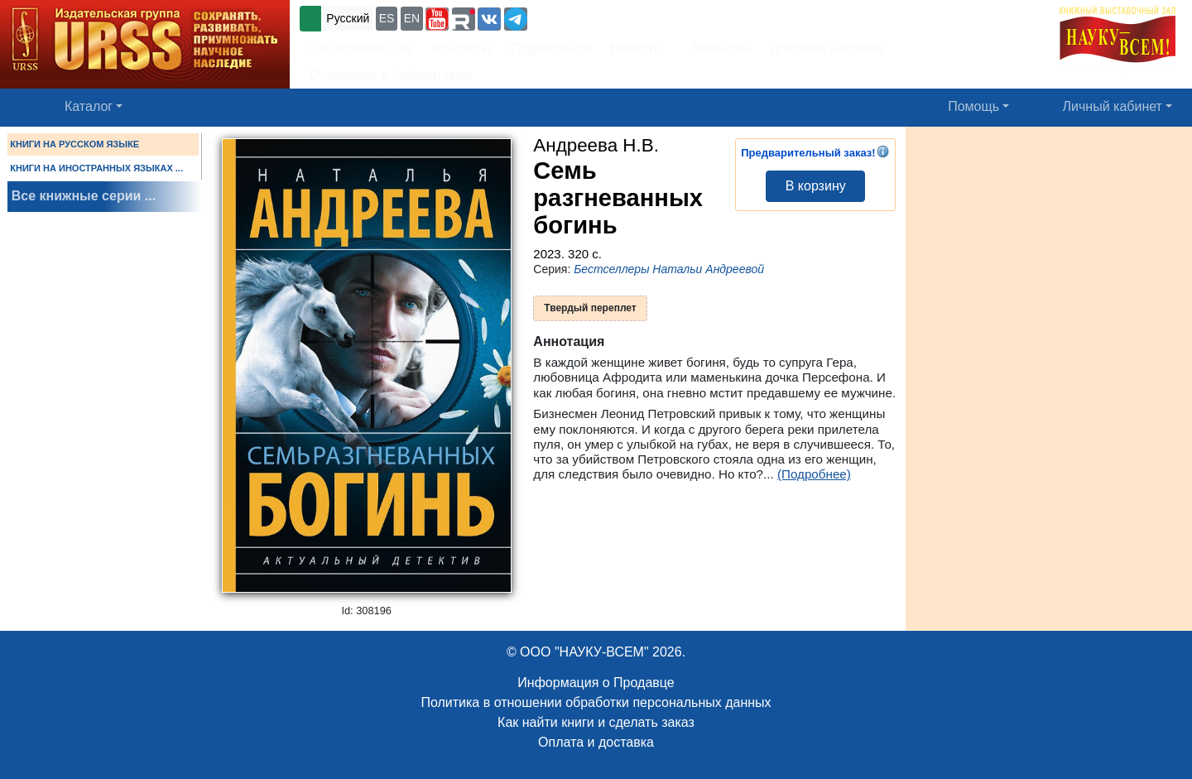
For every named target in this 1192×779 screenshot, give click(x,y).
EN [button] (412, 18)
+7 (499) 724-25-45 (591, 17)
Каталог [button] (89, 106)
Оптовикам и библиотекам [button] (391, 75)
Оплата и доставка (596, 742)
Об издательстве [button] (362, 48)
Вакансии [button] (715, 48)
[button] (437, 19)
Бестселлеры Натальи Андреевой (669, 269)
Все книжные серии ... (84, 196)
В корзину (816, 186)
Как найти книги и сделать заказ (596, 722)
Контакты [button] (462, 48)
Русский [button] (347, 18)
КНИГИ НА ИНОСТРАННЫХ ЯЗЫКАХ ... (96, 168)
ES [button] (387, 18)
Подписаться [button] (550, 48)
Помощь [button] (973, 106)
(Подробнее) (814, 474)
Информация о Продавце (595, 683)
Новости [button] (635, 48)
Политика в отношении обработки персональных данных (596, 702)
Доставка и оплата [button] (826, 48)
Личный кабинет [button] (1112, 106)
